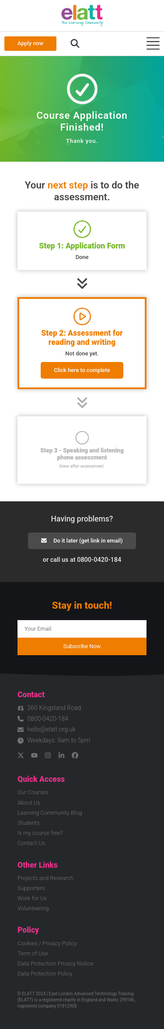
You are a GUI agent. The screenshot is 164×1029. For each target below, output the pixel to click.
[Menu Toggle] (153, 43)
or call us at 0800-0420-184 (82, 560)
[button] (75, 43)
